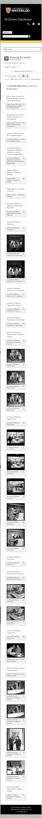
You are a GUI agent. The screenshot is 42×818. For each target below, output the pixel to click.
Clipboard (28, 24)
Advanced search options (23, 71)
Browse (6, 32)
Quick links (38, 24)
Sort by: (7, 79)
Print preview (10, 76)
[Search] (17, 36)
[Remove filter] (18, 67)
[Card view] (23, 76)
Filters (8, 49)
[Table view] (27, 76)
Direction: (27, 79)
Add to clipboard (24, 104)
